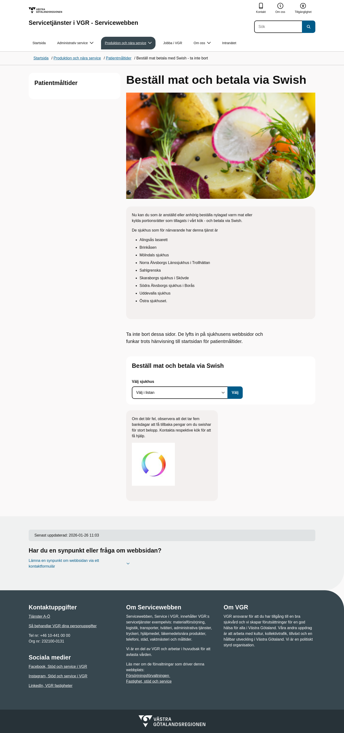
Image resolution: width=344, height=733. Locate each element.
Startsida (39, 43)
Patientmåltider (56, 82)
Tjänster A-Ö (39, 616)
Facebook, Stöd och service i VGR (58, 666)
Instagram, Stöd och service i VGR (58, 676)
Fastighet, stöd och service (149, 681)
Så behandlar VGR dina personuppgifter (63, 626)
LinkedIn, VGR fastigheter (50, 686)
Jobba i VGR (172, 43)
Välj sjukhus (143, 382)
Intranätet (229, 43)
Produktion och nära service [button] (128, 43)
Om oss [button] (202, 43)
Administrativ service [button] (75, 43)
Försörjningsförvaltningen (148, 676)
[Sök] (278, 27)
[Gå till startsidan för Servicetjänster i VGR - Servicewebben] (83, 16)
